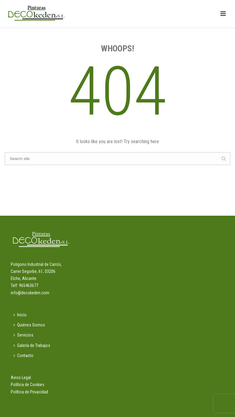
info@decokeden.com (30, 292)
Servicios (23, 335)
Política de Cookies (27, 384)
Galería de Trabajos (31, 345)
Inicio (20, 314)
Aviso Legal (21, 377)
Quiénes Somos (29, 324)
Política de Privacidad (29, 391)
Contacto (23, 355)
